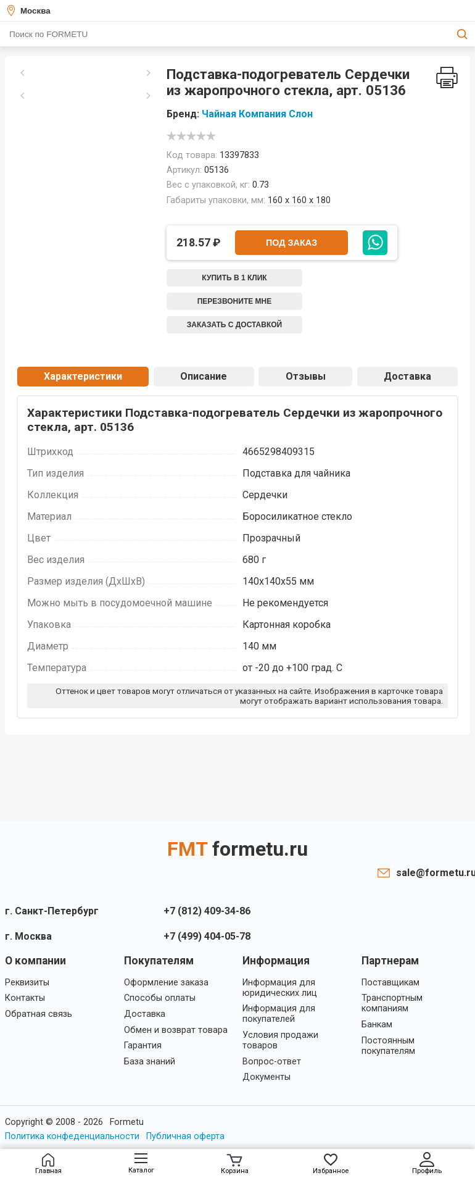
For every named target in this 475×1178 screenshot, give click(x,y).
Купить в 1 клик (234, 278)
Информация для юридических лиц (279, 987)
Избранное (331, 1164)
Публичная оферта (185, 1136)
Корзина (235, 1164)
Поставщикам (390, 982)
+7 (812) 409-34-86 (206, 911)
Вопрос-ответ (271, 1061)
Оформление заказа (166, 982)
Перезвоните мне (234, 301)
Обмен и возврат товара (176, 1030)
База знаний (149, 1061)
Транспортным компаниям (392, 1003)
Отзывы (306, 376)
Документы (266, 1077)
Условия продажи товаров (280, 1040)
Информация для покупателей (278, 1013)
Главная (48, 1164)
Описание (203, 376)
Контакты (25, 998)
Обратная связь (38, 1014)
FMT (237, 849)
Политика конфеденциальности (72, 1136)
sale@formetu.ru (433, 873)
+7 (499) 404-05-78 (206, 936)
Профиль (427, 1163)
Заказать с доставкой (235, 324)
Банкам (376, 1024)
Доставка (407, 376)
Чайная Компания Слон (257, 114)
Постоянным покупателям (388, 1045)
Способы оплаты (160, 998)
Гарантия (143, 1045)
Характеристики (83, 376)
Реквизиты (27, 982)
